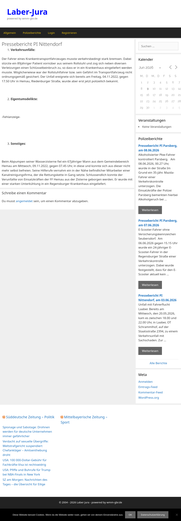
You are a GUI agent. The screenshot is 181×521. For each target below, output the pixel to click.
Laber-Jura (27, 11)
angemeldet (24, 201)
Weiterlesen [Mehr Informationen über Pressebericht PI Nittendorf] (150, 351)
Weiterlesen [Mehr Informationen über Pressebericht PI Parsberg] (150, 210)
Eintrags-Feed (147, 387)
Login (51, 32)
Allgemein (9, 32)
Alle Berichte (158, 363)
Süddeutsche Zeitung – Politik (30, 417)
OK (130, 514)
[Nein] (176, 514)
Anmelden (145, 382)
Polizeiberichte (32, 32)
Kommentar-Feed (150, 392)
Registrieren (69, 32)
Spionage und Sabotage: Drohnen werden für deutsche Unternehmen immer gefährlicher (27, 431)
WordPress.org (148, 398)
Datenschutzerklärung (153, 514)
